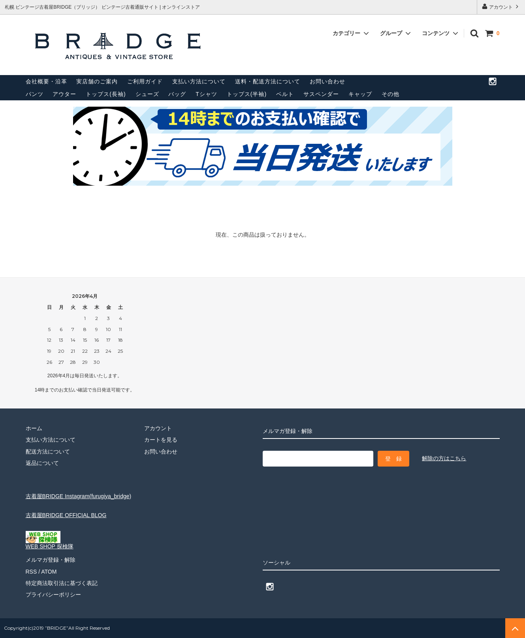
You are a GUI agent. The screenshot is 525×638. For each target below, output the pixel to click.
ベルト (285, 94)
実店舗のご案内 (97, 81)
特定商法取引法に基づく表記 (62, 583)
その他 (390, 94)
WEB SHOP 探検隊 (49, 544)
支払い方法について (199, 81)
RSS (31, 571)
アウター (64, 94)
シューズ (147, 94)
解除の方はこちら (444, 458)
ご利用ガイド (145, 81)
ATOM (48, 571)
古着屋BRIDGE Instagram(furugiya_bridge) (79, 496)
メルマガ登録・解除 (50, 560)
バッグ (177, 94)
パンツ (34, 94)
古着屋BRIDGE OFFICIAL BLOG (66, 515)
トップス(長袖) (106, 94)
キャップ (360, 94)
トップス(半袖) (247, 94)
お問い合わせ (327, 81)
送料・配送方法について (267, 81)
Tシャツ (206, 94)
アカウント (501, 6)
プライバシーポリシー (53, 594)
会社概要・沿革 (46, 81)
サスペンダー (321, 94)
